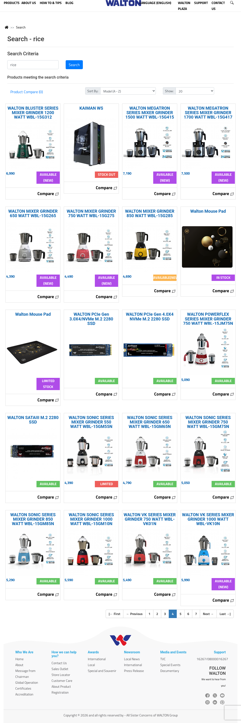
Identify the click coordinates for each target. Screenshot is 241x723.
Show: (169, 90)
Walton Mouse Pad (208, 211)
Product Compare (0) (26, 92)
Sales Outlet (60, 668)
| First (114, 613)
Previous (134, 613)
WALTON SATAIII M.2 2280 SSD (32, 419)
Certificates (23, 688)
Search (21, 27)
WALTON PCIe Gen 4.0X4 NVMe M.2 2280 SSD (150, 316)
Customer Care (62, 680)
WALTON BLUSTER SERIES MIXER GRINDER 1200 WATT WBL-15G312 (33, 113)
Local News (132, 658)
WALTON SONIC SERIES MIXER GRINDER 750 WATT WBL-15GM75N (208, 422)
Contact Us (59, 662)
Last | (225, 613)
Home (19, 658)
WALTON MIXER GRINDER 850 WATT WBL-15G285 (149, 213)
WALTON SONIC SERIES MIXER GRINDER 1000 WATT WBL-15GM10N (91, 519)
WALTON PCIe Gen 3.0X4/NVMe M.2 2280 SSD (91, 319)
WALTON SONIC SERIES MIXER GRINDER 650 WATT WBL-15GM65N (150, 422)
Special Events (170, 664)
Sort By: (92, 90)
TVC (163, 658)
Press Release (134, 670)
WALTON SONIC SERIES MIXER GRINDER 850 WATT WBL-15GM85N (33, 519)
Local (91, 664)
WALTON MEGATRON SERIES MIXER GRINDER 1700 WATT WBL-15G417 (208, 113)
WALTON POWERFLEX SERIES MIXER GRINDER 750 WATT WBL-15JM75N (208, 319)
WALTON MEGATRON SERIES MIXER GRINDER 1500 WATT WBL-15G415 (149, 113)
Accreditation (24, 694)
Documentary (169, 670)
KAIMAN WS (91, 108)
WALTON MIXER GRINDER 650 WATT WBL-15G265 (33, 213)
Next (208, 613)
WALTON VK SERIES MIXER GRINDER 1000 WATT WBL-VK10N (208, 519)
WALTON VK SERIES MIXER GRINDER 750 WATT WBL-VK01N (150, 519)
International (97, 658)
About (19, 664)
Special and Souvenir (102, 670)
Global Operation (26, 682)
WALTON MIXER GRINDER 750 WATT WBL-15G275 (91, 213)
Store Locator (61, 674)
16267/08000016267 (212, 658)
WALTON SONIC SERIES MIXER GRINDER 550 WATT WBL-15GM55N (91, 422)
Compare (48, 193)
